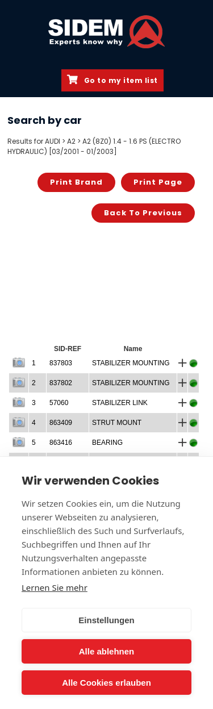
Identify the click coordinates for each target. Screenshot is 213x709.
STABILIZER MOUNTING (130, 363)
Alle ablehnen (107, 651)
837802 (60, 383)
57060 (58, 403)
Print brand (76, 182)
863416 (60, 443)
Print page (157, 182)
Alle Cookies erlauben (106, 682)
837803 (60, 363)
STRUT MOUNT (116, 423)
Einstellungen (106, 620)
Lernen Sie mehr (54, 587)
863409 (60, 423)
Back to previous (143, 212)
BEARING (107, 443)
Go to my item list (112, 80)
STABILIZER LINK (120, 403)
